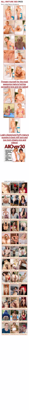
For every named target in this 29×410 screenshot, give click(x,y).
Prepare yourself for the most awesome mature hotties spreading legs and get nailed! (14, 84)
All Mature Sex (12, 1)
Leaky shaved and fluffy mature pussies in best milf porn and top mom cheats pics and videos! (14, 138)
